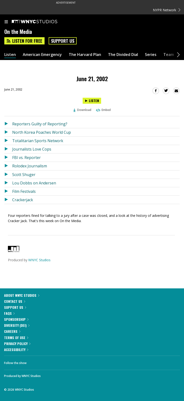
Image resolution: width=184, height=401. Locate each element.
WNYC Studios (39, 260)
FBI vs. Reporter (26, 157)
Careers (12, 331)
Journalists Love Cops (31, 149)
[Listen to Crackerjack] (8, 200)
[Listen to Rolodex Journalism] (8, 166)
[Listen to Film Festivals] (8, 191)
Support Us (62, 41)
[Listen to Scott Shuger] (8, 174)
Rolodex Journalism (29, 166)
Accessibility (16, 349)
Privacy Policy (17, 343)
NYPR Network (166, 10)
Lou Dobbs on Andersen (34, 183)
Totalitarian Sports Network (37, 140)
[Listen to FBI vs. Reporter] (8, 157)
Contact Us (14, 301)
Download (82, 110)
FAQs (9, 313)
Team (168, 54)
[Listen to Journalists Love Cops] (8, 149)
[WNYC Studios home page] (40, 22)
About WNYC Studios (21, 295)
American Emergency (42, 54)
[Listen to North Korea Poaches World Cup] (8, 132)
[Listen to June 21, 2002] (92, 101)
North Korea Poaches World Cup (41, 132)
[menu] (6, 22)
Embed (103, 110)
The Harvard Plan (85, 54)
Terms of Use (16, 337)
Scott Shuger (23, 174)
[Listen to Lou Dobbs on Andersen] (8, 183)
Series (150, 54)
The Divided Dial (123, 54)
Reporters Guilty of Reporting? (39, 124)
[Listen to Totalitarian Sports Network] (8, 141)
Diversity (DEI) (16, 325)
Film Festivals (24, 191)
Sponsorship (16, 319)
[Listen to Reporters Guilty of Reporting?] (8, 124)
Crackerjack (22, 199)
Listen (10, 54)
